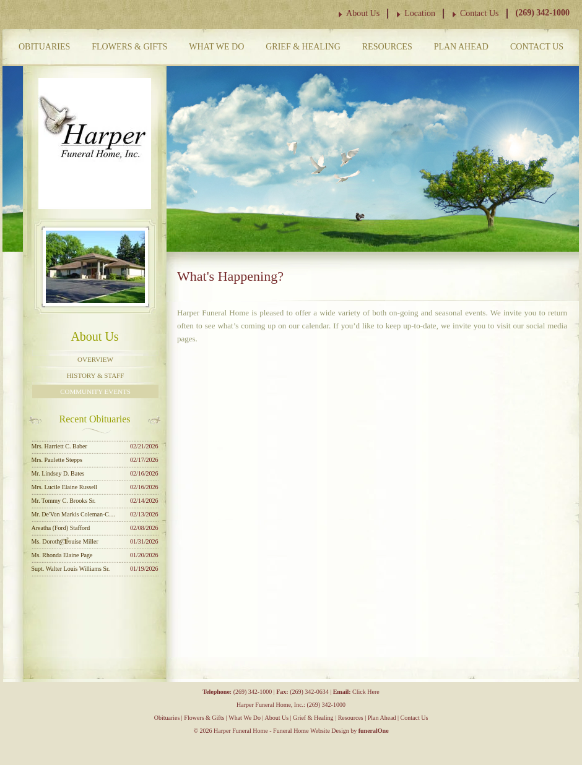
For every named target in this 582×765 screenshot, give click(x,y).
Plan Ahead (461, 46)
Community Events (95, 391)
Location (419, 13)
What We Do (216, 46)
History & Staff (95, 375)
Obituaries (44, 46)
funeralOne (373, 730)
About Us (363, 13)
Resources (387, 46)
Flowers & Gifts (129, 46)
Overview (95, 359)
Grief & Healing (303, 46)
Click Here (366, 691)
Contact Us (479, 13)
